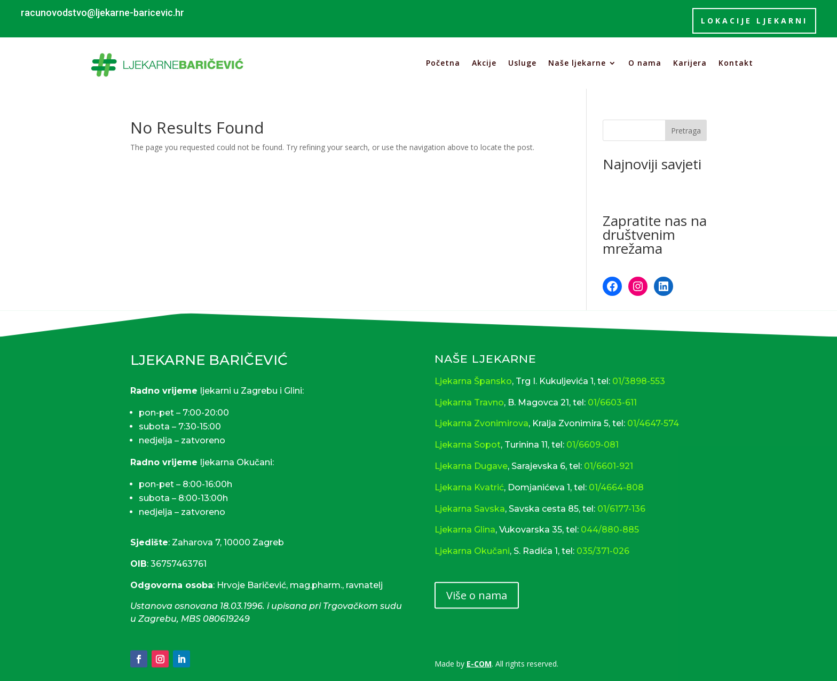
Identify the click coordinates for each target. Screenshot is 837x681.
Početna (443, 63)
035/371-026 (603, 633)
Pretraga (686, 131)
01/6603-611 (612, 484)
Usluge (522, 63)
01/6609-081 (592, 527)
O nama (644, 63)
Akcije (484, 63)
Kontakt (735, 63)
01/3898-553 (638, 463)
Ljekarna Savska (470, 590)
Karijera (690, 63)
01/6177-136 (621, 590)
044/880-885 (610, 612)
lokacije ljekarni (754, 20)
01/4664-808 (616, 569)
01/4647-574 (653, 505)
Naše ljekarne (577, 63)
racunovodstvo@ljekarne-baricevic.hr (102, 12)
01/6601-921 (608, 548)
